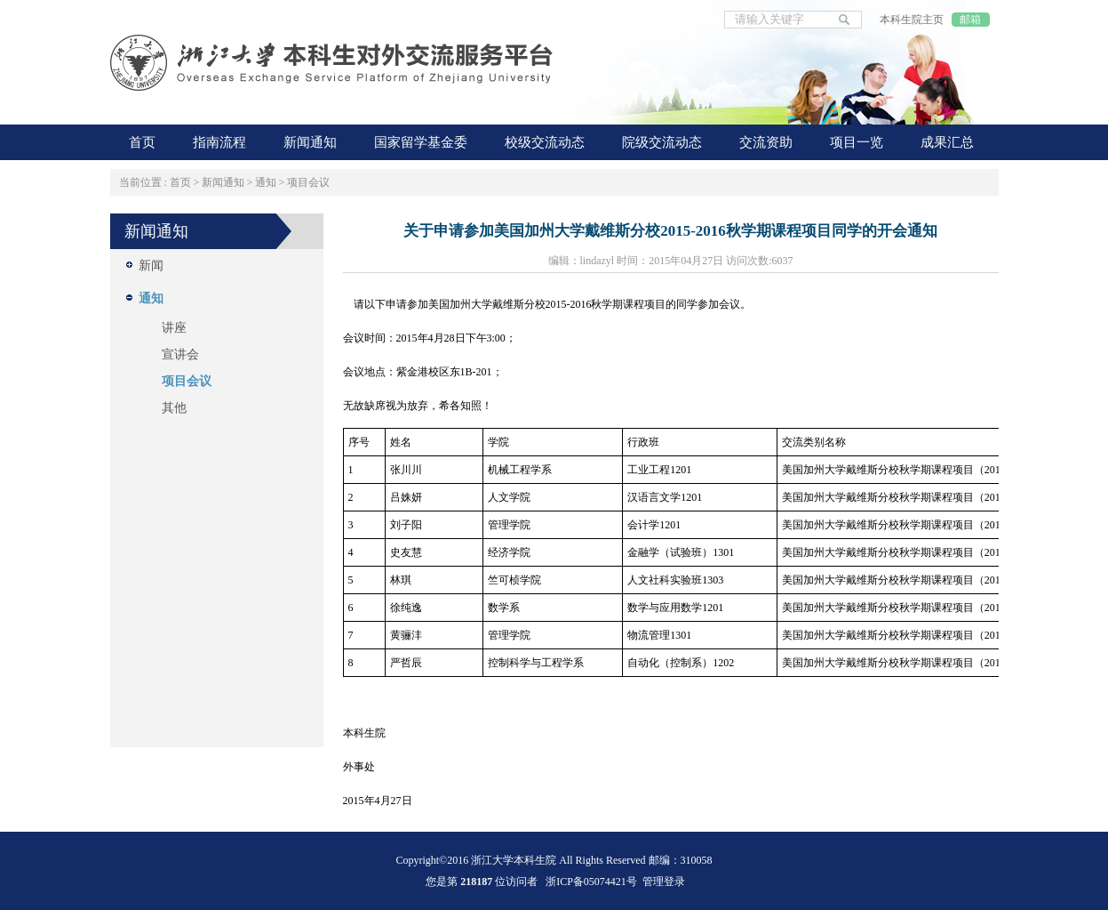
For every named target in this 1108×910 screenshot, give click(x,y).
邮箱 (970, 19)
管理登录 (663, 881)
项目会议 (308, 182)
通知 (265, 182)
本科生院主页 (912, 19)
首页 (180, 182)
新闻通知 (223, 182)
